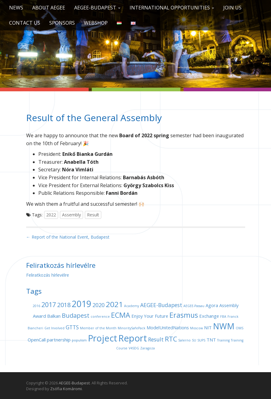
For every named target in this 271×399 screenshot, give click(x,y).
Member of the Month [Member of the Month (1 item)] (98, 328)
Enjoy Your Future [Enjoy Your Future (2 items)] (149, 316)
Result (93, 215)
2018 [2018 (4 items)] (64, 305)
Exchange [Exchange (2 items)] (209, 316)
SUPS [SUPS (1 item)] (201, 340)
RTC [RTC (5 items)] (171, 338)
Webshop (96, 22)
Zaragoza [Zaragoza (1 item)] (147, 348)
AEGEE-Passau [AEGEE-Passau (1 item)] (193, 306)
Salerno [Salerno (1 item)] (184, 340)
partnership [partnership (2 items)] (59, 340)
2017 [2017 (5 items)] (48, 304)
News (16, 7)
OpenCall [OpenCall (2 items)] (37, 340)
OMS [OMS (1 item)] (239, 328)
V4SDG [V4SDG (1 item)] (134, 348)
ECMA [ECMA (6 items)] (120, 315)
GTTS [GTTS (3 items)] (72, 327)
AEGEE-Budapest (97, 7)
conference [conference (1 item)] (100, 316)
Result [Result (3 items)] (156, 339)
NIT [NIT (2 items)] (208, 327)
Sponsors (62, 22)
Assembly (71, 215)
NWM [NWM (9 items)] (224, 326)
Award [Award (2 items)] (39, 316)
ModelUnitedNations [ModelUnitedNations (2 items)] (168, 327)
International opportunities (172, 7)
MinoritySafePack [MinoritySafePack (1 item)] (131, 328)
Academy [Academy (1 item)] (131, 306)
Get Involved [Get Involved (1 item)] (54, 328)
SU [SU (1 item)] (194, 340)
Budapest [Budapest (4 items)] (75, 315)
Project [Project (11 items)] (102, 338)
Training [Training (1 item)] (223, 340)
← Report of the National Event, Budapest (67, 237)
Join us (232, 7)
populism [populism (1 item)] (79, 340)
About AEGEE (48, 7)
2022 (51, 215)
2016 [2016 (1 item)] (36, 306)
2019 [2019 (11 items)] (81, 304)
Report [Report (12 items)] (132, 338)
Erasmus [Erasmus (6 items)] (183, 315)
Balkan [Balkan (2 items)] (54, 316)
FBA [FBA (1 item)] (223, 316)
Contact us (24, 22)
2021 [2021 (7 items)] (114, 304)
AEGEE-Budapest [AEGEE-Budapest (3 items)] (161, 305)
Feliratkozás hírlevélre (47, 275)
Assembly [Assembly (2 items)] (228, 305)
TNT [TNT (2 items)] (211, 340)
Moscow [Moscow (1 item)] (196, 328)
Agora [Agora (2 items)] (212, 305)
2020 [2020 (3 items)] (98, 305)
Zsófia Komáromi (66, 388)
